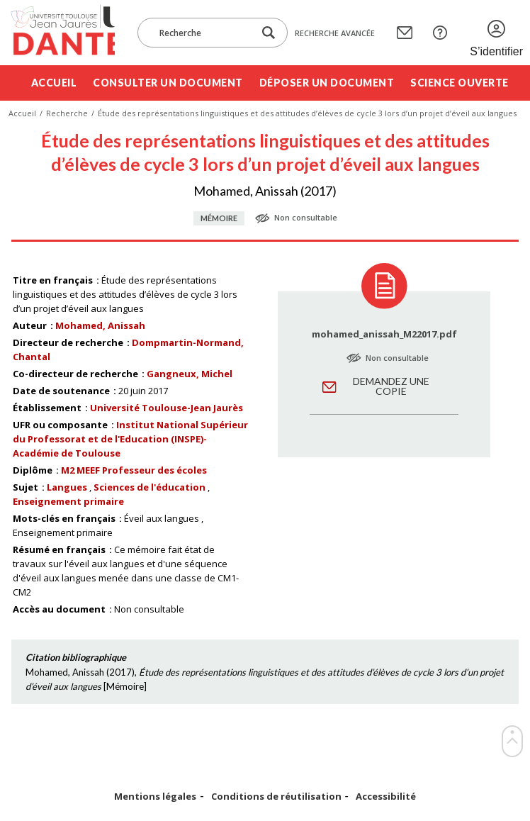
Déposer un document (327, 83)
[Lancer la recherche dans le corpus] (268, 33)
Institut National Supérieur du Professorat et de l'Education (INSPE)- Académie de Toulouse (130, 438)
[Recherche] (203, 32)
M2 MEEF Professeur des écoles (134, 470)
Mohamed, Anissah (100, 325)
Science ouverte (459, 83)
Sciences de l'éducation (149, 487)
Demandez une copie (391, 386)
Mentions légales (155, 796)
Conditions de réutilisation (276, 796)
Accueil (54, 83)
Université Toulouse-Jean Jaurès (166, 407)
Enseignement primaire (68, 501)
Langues (67, 487)
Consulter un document (168, 83)
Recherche (67, 113)
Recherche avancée (335, 33)
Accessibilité (386, 796)
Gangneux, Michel (189, 373)
